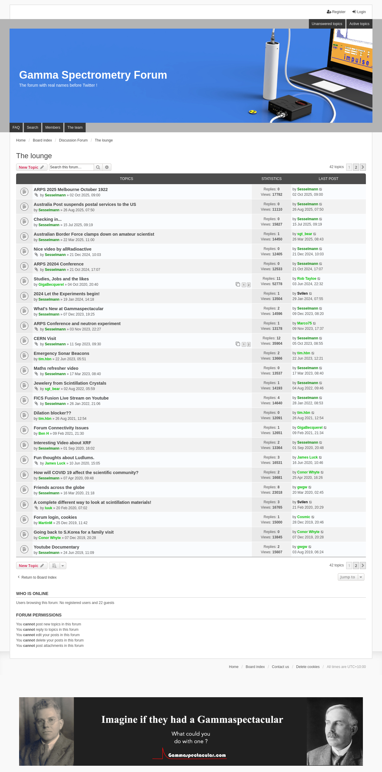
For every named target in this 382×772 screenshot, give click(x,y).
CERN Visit (45, 338)
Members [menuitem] (52, 127)
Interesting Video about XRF (62, 442)
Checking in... (48, 219)
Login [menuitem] (359, 12)
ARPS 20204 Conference (59, 264)
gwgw (302, 487)
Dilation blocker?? (52, 413)
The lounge (34, 156)
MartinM (45, 523)
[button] (363, 167)
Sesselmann (55, 195)
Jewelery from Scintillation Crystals (70, 383)
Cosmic (303, 517)
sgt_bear (304, 234)
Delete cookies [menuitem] (308, 667)
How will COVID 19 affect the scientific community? (86, 472)
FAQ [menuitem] (16, 127)
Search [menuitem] (32, 127)
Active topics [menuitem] (359, 24)
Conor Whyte (308, 472)
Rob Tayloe (306, 279)
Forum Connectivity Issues (61, 427)
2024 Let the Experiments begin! (67, 293)
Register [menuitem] (336, 12)
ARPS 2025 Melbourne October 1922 (71, 189)
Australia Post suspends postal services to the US (85, 204)
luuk (48, 508)
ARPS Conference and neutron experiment (77, 323)
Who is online (32, 593)
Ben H (43, 433)
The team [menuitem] (75, 127)
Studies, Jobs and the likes (61, 279)
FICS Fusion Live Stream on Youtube (71, 398)
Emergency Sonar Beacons (61, 353)
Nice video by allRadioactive (63, 249)
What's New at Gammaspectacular (69, 308)
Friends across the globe (59, 487)
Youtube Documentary (56, 547)
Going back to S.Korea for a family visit (74, 532)
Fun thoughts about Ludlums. (64, 457)
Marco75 (304, 323)
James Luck (55, 463)
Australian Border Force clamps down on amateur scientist (94, 234)
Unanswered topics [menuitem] (327, 24)
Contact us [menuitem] (280, 667)
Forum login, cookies (55, 517)
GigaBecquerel (51, 284)
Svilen (302, 293)
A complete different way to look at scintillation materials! (92, 502)
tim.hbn (44, 359)
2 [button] (356, 167)
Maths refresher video (56, 368)
